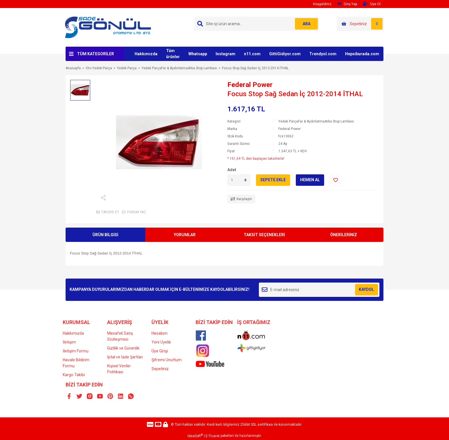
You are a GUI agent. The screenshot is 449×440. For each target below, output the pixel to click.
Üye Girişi (159, 351)
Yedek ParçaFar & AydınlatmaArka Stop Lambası (316, 121)
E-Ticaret (213, 436)
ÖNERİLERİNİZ (343, 234)
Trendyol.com (322, 54)
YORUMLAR (185, 234)
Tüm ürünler (173, 53)
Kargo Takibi (74, 374)
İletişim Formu (75, 351)
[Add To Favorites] (335, 180)
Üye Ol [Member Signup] (372, 4)
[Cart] (360, 24)
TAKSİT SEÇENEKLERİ (264, 234)
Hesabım (159, 333)
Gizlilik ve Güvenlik (123, 348)
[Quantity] (238, 180)
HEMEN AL (310, 179)
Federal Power (250, 85)
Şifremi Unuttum (166, 360)
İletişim (69, 342)
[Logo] (108, 27)
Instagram (225, 54)
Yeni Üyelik (161, 342)
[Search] (256, 24)
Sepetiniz (160, 368)
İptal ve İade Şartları (125, 357)
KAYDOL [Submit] (366, 289)
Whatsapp (197, 54)
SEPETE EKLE (273, 179)
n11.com (252, 54)
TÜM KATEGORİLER (95, 54)
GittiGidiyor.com (285, 54)
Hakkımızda (146, 54)
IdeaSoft (195, 435)
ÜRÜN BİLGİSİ (105, 234)
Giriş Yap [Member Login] (347, 4)
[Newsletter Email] (319, 290)
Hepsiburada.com (362, 54)
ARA (306, 23)
